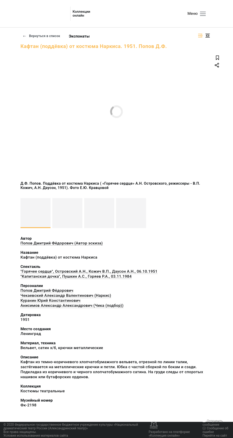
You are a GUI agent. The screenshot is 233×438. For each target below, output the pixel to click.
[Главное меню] (203, 13)
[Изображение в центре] (207, 35)
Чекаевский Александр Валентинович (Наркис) (65, 295)
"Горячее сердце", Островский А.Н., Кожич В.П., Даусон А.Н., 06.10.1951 (88, 271)
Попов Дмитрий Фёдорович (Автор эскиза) (61, 243)
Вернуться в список (41, 36)
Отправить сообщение (213, 422)
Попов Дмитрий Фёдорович (46, 290)
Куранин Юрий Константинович (50, 300)
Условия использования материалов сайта (35, 435)
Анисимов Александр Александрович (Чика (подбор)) (72, 305)
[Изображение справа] (200, 35)
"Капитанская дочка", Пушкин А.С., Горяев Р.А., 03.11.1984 (76, 276)
